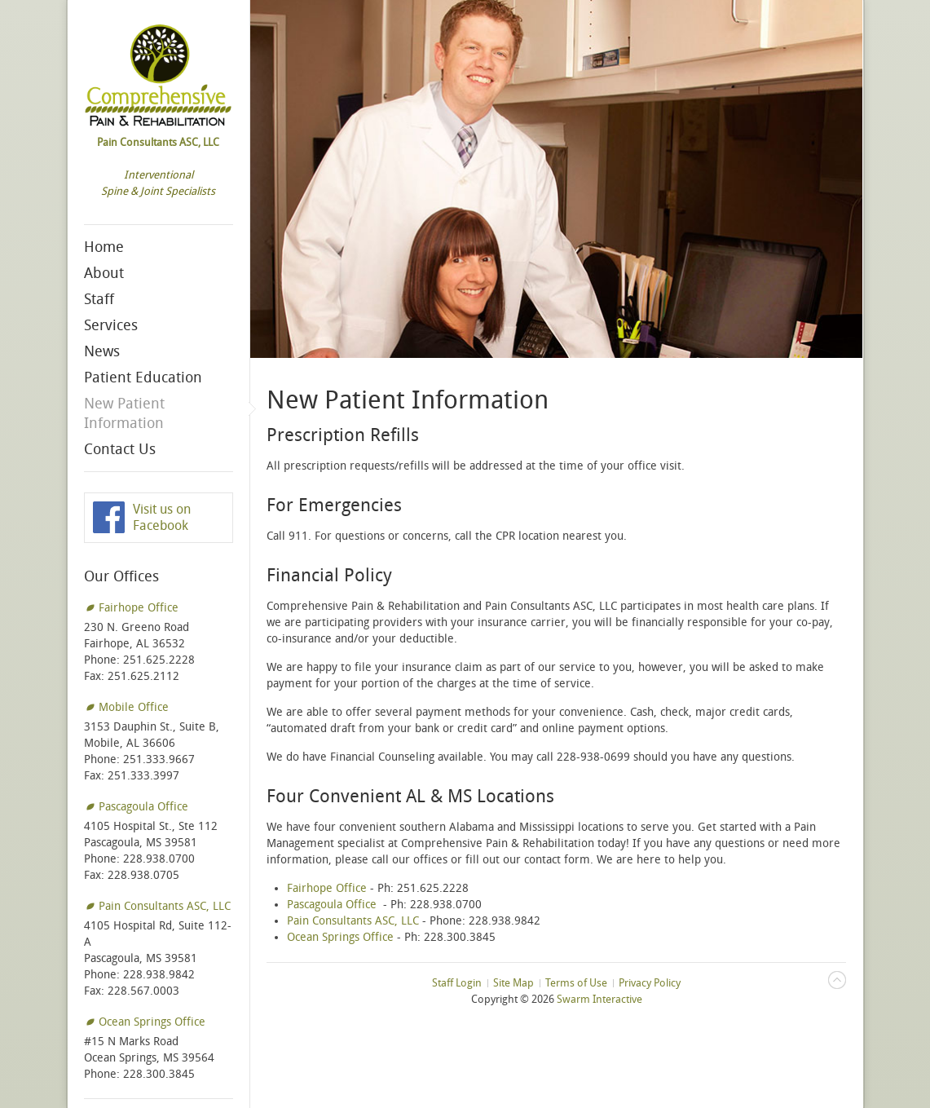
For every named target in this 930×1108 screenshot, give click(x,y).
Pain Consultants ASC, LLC (165, 906)
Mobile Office (134, 707)
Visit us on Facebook (162, 517)
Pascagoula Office (143, 807)
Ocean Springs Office (152, 1022)
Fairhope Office (139, 608)
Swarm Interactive (599, 999)
